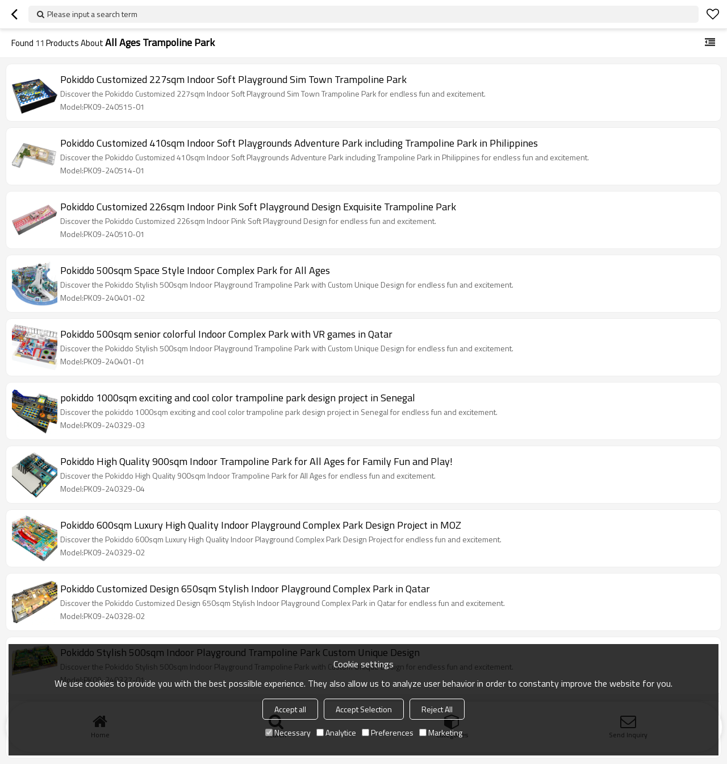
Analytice (336, 732)
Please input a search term (92, 14)
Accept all (290, 709)
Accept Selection (364, 709)
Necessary (288, 732)
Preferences (387, 732)
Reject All (437, 709)
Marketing (440, 732)
